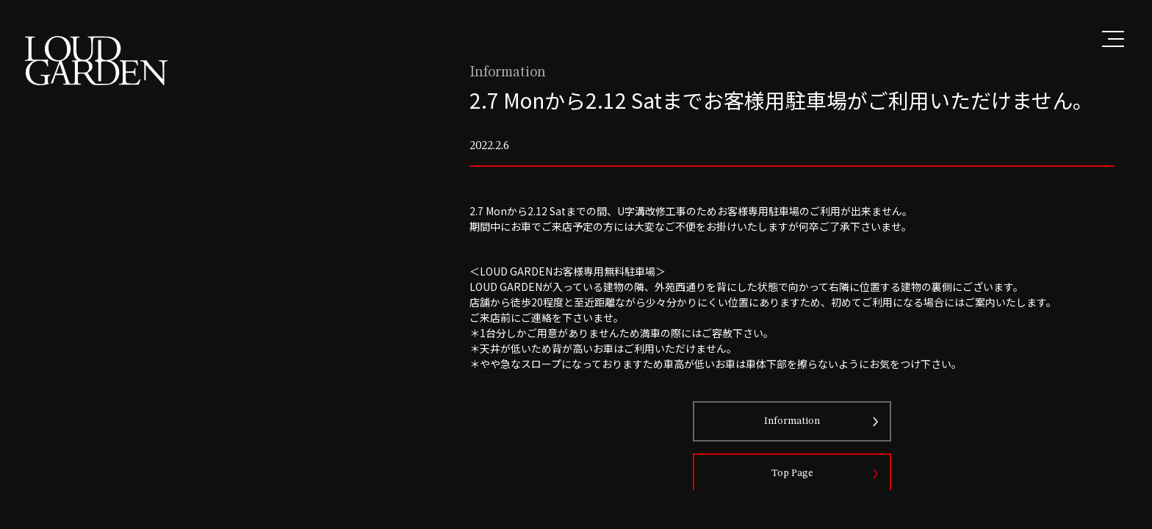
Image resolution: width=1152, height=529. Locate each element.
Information (810, 456)
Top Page (809, 508)
